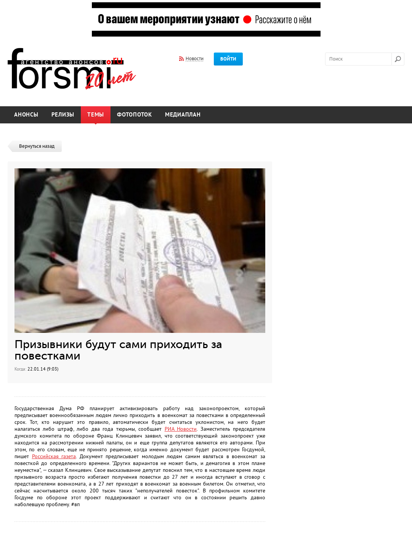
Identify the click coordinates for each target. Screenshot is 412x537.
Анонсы (26, 115)
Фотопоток (134, 115)
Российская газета (54, 456)
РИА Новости (181, 429)
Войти (228, 59)
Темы (95, 115)
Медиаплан (183, 115)
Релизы (63, 115)
